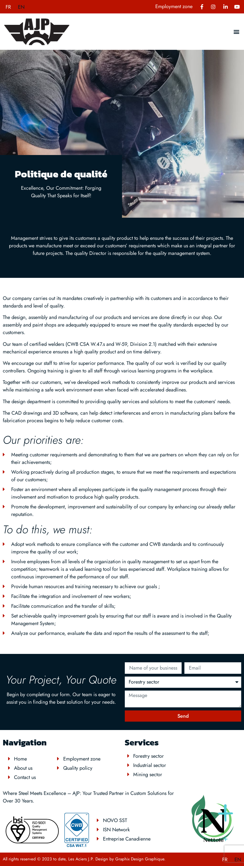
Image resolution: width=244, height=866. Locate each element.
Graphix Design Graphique (139, 859)
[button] (236, 31)
